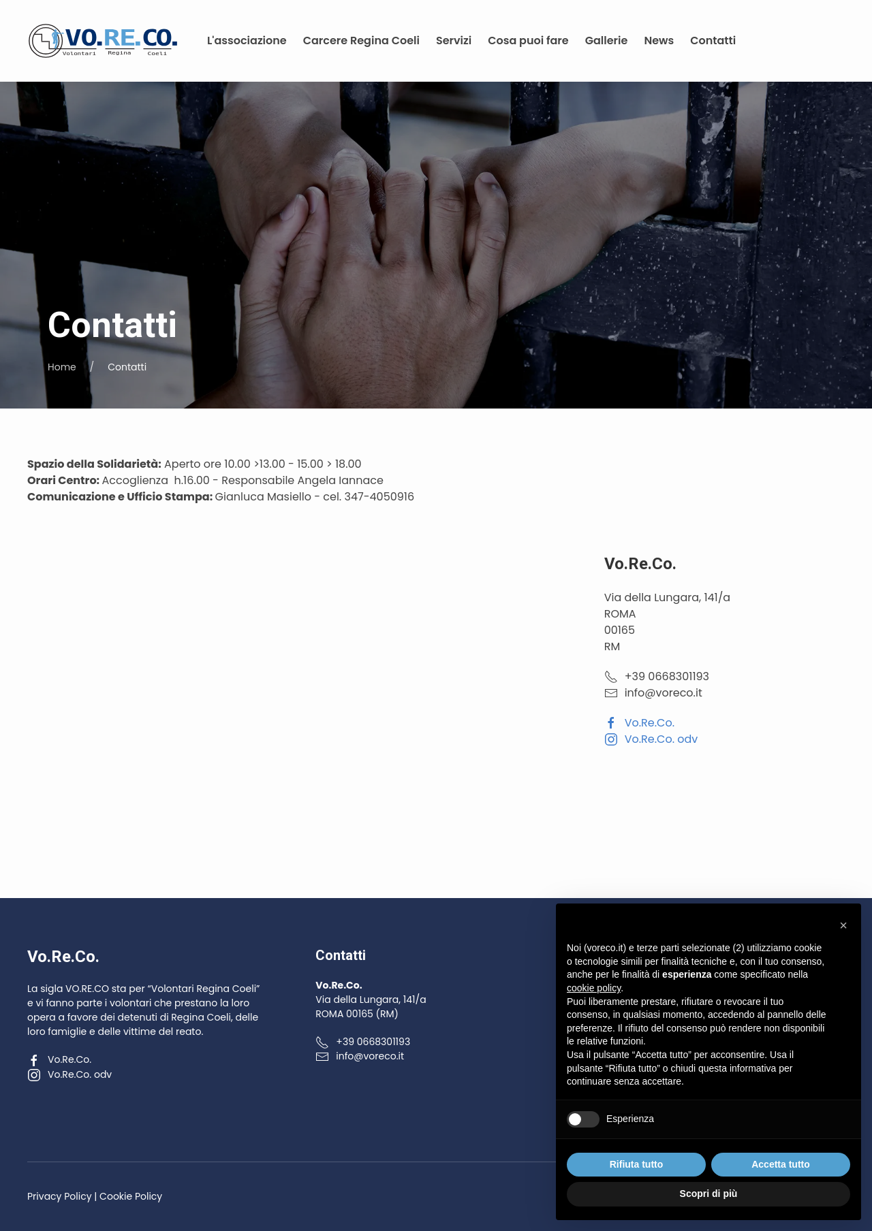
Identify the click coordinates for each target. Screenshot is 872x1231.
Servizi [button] (453, 40)
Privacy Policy (59, 1196)
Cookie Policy (130, 1196)
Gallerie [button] (606, 40)
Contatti (713, 40)
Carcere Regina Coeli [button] (361, 40)
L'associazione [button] (247, 40)
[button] (843, 925)
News (659, 40)
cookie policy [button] (594, 987)
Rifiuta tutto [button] (637, 1164)
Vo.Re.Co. (639, 723)
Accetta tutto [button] (780, 1164)
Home (62, 367)
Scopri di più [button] (709, 1193)
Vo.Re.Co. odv (651, 739)
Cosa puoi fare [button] (528, 40)
